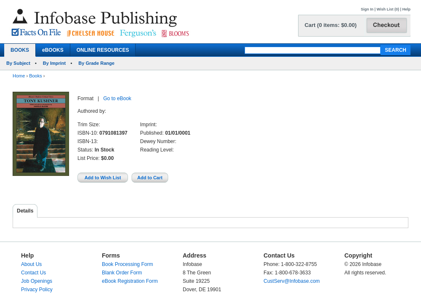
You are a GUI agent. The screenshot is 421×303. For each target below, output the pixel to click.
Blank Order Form (122, 273)
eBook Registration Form (130, 281)
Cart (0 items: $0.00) (330, 25)
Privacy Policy (37, 289)
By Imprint (54, 63)
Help (406, 9)
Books (35, 75)
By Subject (18, 63)
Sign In (367, 9)
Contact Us (33, 273)
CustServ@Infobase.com (292, 281)
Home (19, 75)
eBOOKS (53, 50)
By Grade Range (96, 63)
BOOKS (20, 50)
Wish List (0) (388, 9)
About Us (31, 264)
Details (25, 211)
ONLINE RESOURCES (103, 50)
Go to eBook (117, 98)
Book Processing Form (127, 264)
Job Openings (36, 281)
